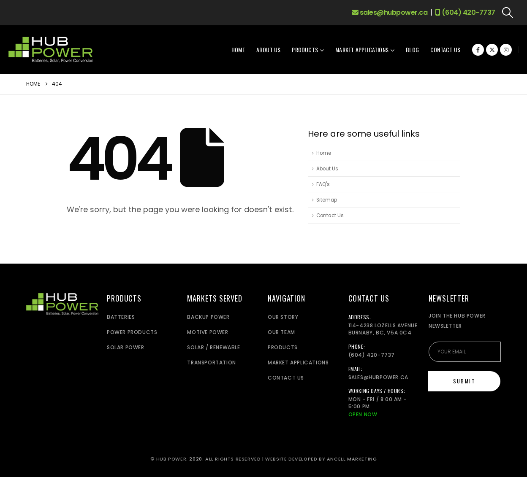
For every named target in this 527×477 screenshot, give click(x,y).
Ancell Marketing (352, 459)
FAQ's (323, 184)
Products (305, 49)
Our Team (281, 332)
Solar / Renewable (213, 347)
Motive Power (207, 332)
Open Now (363, 414)
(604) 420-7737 (465, 12)
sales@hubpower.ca (390, 12)
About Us (268, 49)
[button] (507, 12)
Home (238, 49)
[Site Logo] (50, 49)
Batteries (121, 317)
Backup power (208, 317)
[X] (492, 50)
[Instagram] (506, 50)
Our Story (283, 317)
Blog (412, 49)
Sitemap (326, 200)
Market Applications (361, 49)
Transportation (211, 362)
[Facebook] (478, 50)
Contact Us (445, 49)
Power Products (132, 332)
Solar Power (125, 347)
